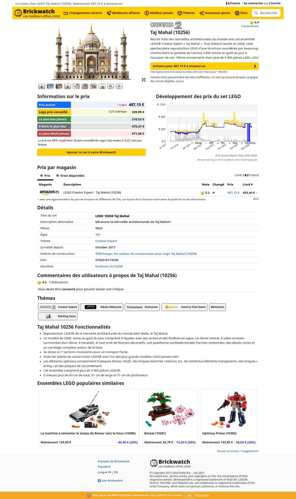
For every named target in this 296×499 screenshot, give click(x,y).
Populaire (104, 466)
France (233, 3)
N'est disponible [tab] (70, 175)
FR (109, 472)
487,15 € (233, 192)
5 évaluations (250, 26)
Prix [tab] (45, 175)
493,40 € (249, 192)
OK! (189, 495)
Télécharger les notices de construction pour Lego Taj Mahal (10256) (146, 253)
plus (255, 57)
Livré (246, 184)
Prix (230, 184)
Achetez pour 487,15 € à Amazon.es (204, 66)
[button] (143, 79)
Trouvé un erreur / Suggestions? (238, 451)
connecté (68, 289)
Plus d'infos (202, 495)
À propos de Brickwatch (114, 461)
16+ (98, 234)
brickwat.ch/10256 (109, 266)
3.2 (205, 192)
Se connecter (253, 3)
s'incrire (275, 3)
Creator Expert (106, 241)
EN (116, 472)
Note (205, 184)
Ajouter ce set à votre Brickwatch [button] (91, 152)
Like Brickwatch (110, 480)
